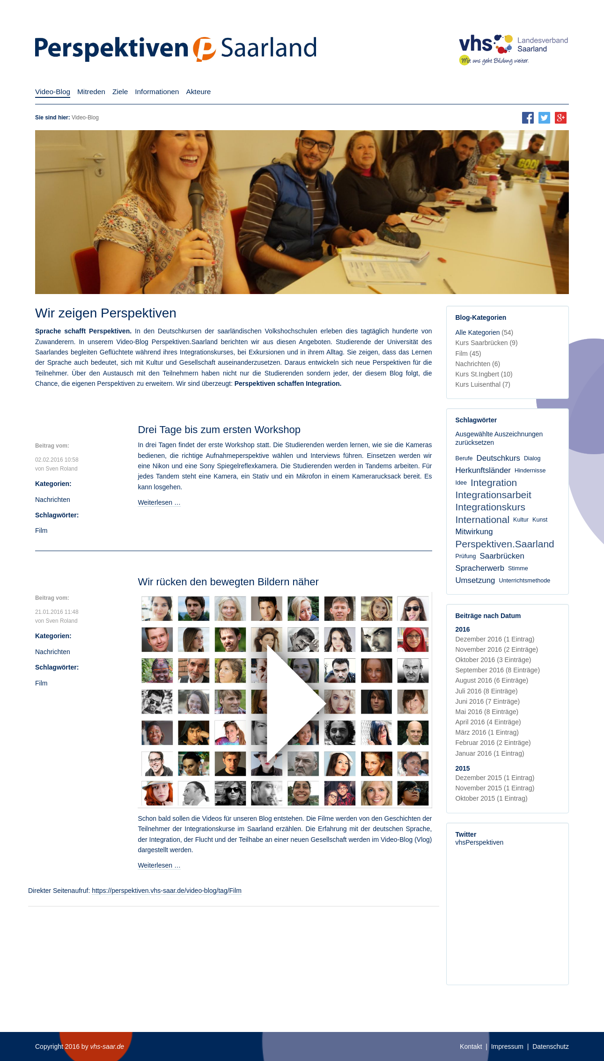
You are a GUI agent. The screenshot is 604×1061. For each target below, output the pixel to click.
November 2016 (497, 649)
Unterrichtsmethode (524, 580)
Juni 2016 (488, 701)
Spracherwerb (480, 568)
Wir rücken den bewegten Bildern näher (228, 582)
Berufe (464, 458)
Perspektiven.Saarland (505, 543)
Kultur (521, 519)
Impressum (507, 1046)
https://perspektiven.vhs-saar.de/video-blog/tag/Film (167, 890)
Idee (461, 482)
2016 (463, 629)
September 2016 (498, 670)
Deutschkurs (498, 458)
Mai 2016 (487, 711)
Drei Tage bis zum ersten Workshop (219, 429)
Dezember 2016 (495, 639)
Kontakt (471, 1046)
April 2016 (488, 722)
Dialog (532, 458)
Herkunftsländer (483, 470)
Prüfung (466, 556)
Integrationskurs (490, 506)
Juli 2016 (487, 691)
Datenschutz (550, 1046)
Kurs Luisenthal (483, 384)
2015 (463, 768)
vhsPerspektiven (480, 842)
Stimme (518, 568)
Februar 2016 (493, 742)
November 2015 (495, 788)
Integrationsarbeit (493, 494)
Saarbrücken (502, 556)
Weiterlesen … (159, 502)
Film (41, 530)
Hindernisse (530, 470)
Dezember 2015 (495, 777)
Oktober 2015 (492, 798)
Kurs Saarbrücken (487, 342)
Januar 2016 (490, 753)
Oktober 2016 (493, 659)
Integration (494, 482)
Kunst (539, 519)
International (483, 519)
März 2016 (487, 732)
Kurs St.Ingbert (484, 374)
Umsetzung (475, 580)
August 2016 (492, 680)
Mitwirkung (474, 531)
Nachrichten (52, 499)
